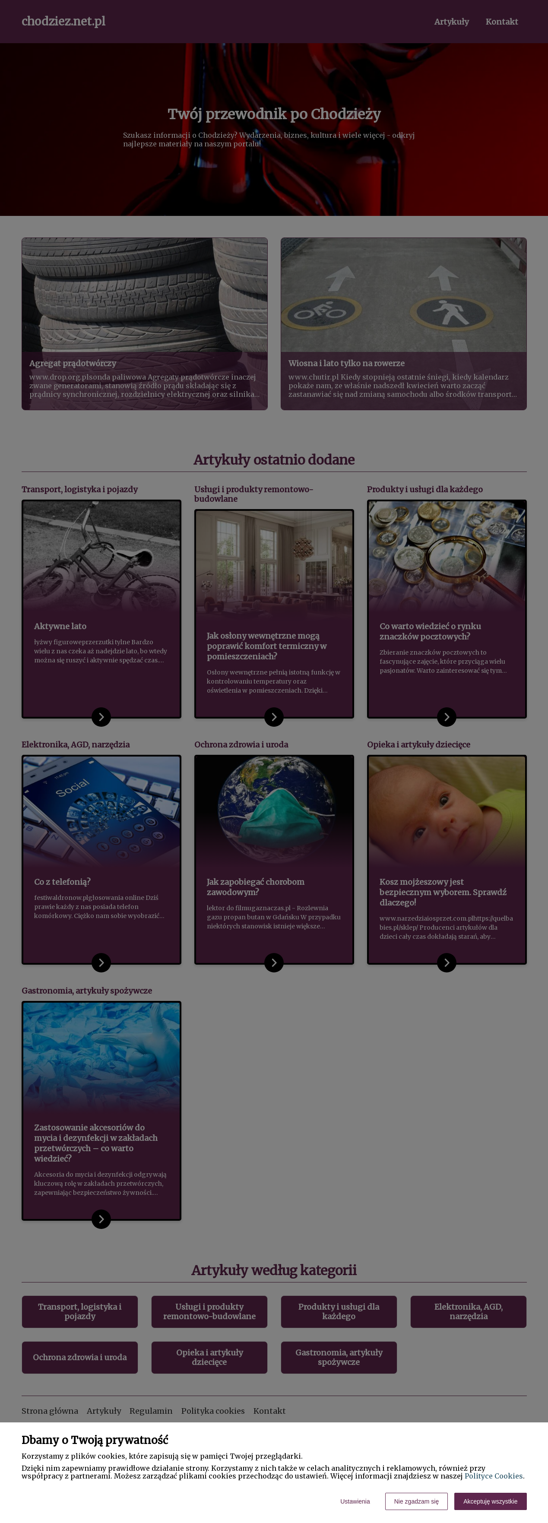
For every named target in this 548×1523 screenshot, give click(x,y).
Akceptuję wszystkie (490, 1501)
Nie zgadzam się (416, 1501)
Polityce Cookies (494, 1476)
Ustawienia (355, 1501)
